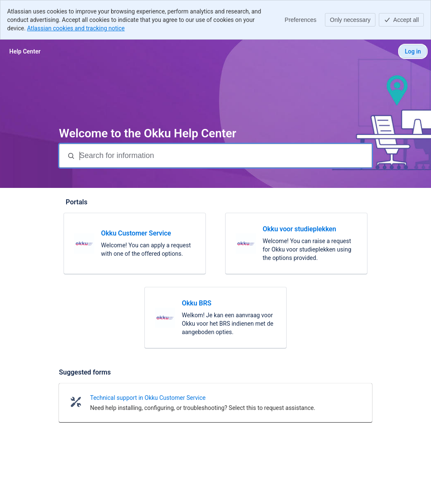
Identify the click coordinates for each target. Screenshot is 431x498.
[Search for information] (225, 155)
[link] (134, 243)
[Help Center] (25, 51)
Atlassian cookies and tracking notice (76, 28)
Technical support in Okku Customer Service (147, 397)
